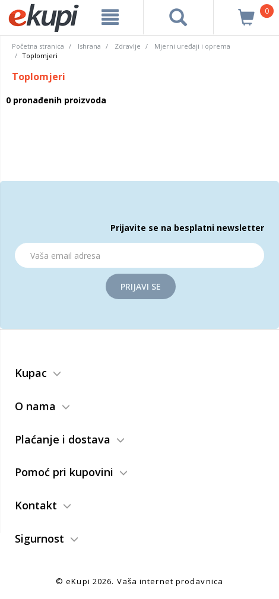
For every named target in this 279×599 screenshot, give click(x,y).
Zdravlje (128, 46)
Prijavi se (141, 286)
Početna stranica (38, 46)
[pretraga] (178, 17)
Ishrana (89, 46)
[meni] (110, 17)
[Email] (139, 255)
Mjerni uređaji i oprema (192, 46)
